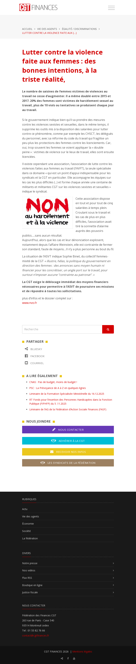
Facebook (35, 356)
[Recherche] (62, 329)
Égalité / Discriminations (79, 29)
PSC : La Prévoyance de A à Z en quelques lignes (57, 388)
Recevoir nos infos (68, 452)
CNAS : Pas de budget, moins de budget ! (53, 382)
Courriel (34, 363)
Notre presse (29, 563)
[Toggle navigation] (111, 8)
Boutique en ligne (32, 585)
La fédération (30, 538)
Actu (24, 509)
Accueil (27, 29)
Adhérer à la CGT (68, 441)
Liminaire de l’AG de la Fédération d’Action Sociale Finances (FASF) (67, 409)
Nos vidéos (28, 570)
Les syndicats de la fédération (68, 462)
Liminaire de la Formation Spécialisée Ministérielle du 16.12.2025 (66, 393)
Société (26, 531)
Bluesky (33, 349)
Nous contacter (68, 429)
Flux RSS (27, 577)
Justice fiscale (30, 592)
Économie (28, 523)
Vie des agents (47, 29)
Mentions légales (82, 651)
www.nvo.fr (29, 303)
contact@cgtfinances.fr (35, 635)
